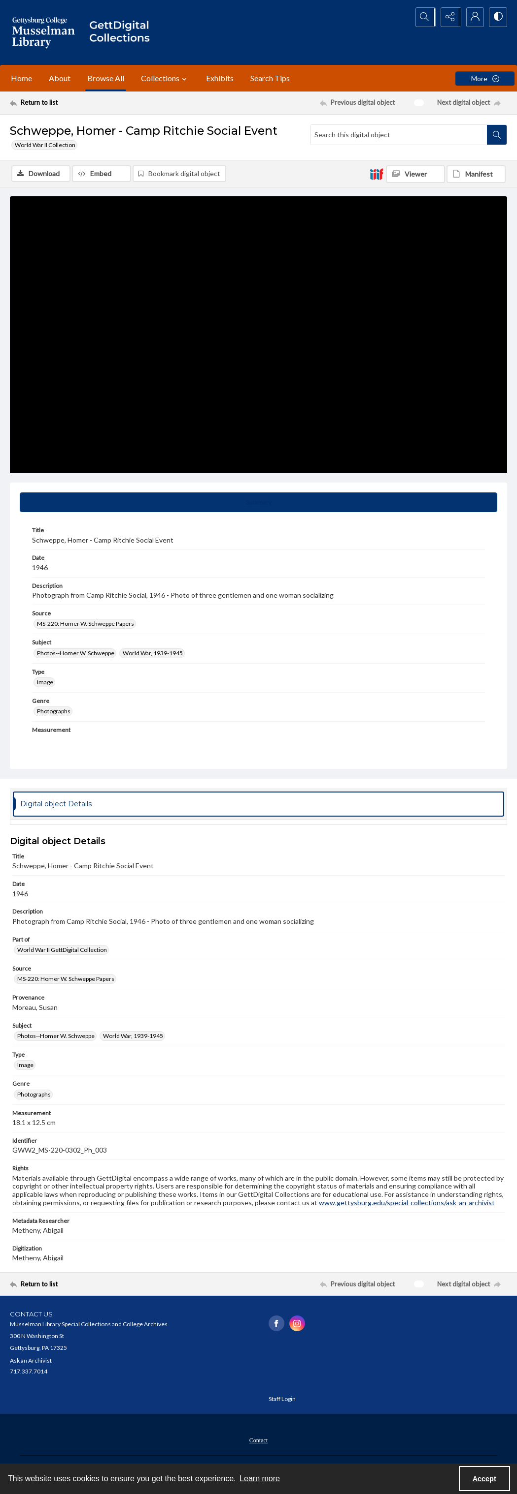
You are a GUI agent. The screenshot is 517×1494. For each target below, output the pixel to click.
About (59, 78)
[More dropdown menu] (485, 78)
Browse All (105, 78)
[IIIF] (376, 173)
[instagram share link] (297, 1324)
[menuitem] (258, 1440)
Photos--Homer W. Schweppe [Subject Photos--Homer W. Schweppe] (75, 653)
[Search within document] (497, 135)
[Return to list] (77, 102)
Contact (258, 1440)
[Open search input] (423, 17)
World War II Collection (45, 145)
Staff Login (282, 1399)
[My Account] (472, 17)
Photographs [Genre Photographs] (53, 712)
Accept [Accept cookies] (484, 1479)
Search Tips (270, 78)
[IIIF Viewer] (415, 174)
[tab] (258, 503)
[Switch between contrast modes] (497, 17)
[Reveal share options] (448, 17)
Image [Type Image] (45, 682)
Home (21, 78)
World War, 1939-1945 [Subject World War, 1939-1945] (153, 653)
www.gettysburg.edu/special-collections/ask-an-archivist (407, 1203)
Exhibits (220, 78)
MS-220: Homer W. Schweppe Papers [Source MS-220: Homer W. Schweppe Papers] (85, 624)
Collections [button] (165, 78)
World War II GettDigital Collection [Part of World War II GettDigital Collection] (62, 950)
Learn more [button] (260, 1478)
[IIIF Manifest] (476, 174)
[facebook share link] (276, 1324)
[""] (123, 32)
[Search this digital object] (398, 135)
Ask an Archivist (31, 1361)
